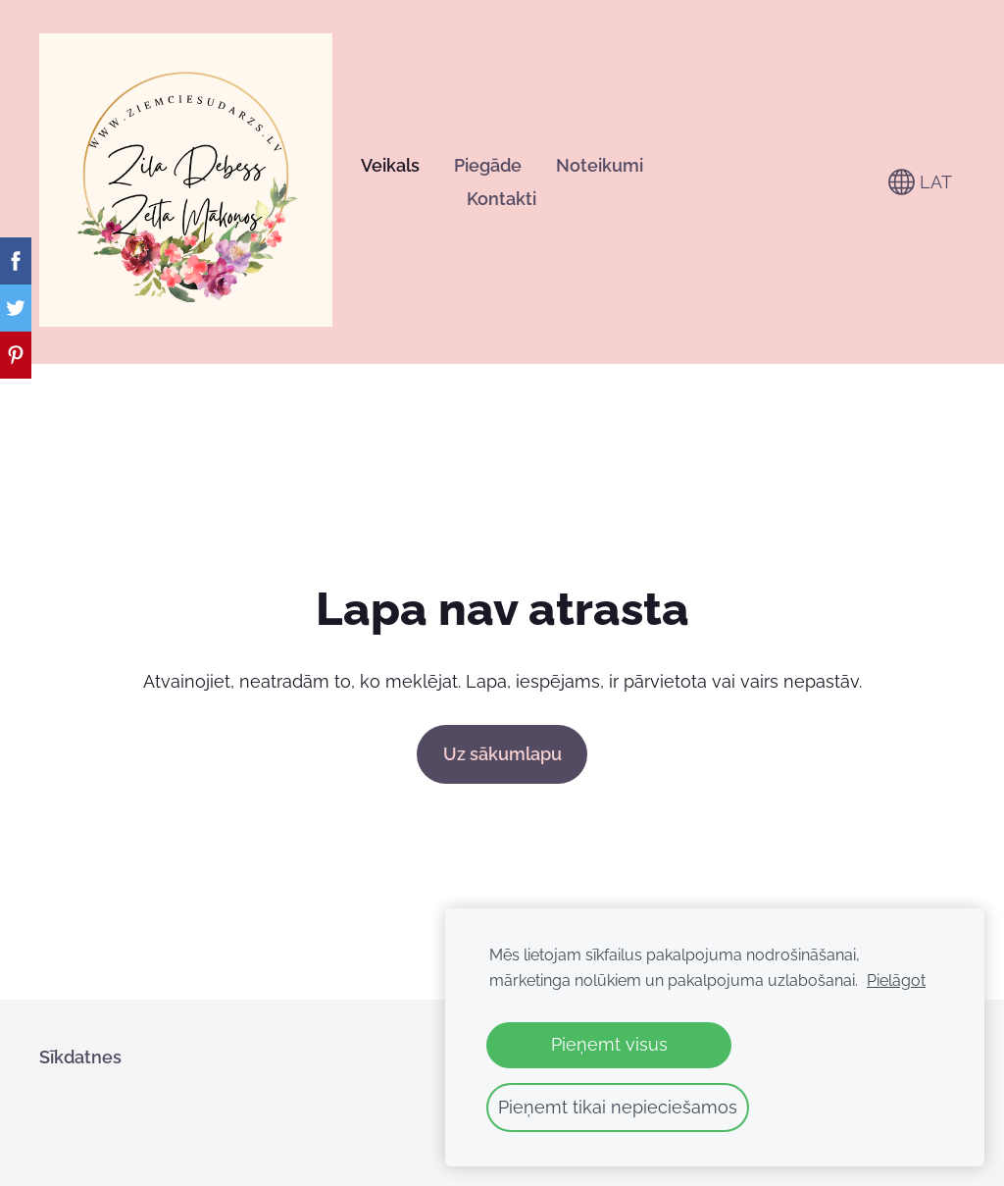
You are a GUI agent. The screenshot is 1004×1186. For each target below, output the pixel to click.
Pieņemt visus (609, 1044)
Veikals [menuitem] (390, 165)
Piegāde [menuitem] (488, 165)
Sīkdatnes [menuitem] (80, 1057)
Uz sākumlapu (502, 754)
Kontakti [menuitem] (501, 198)
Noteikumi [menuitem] (599, 165)
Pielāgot (896, 980)
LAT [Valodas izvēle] (920, 182)
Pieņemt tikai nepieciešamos (617, 1107)
